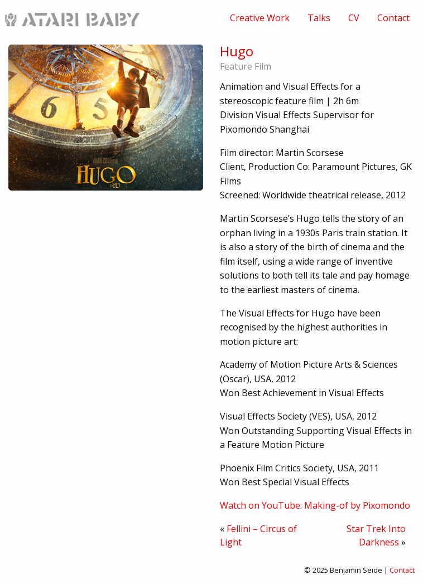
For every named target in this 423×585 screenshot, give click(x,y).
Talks (318, 18)
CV (353, 18)
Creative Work (260, 18)
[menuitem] (260, 17)
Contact (393, 18)
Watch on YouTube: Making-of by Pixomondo (315, 505)
